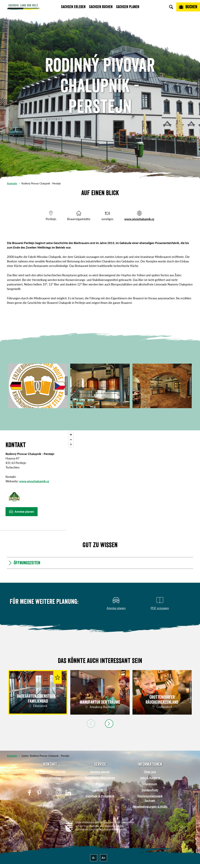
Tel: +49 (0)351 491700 (50, 772)
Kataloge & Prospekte (100, 796)
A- (93, 857)
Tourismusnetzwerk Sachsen (150, 798)
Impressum (150, 784)
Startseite (12, 183)
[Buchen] (188, 6)
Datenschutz (150, 790)
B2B (100, 790)
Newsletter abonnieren (100, 778)
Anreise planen (100, 772)
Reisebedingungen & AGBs (150, 806)
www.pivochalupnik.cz (139, 219)
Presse (100, 784)
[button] (22, 511)
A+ (103, 857)
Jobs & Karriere (150, 778)
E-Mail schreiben (50, 778)
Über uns (150, 772)
